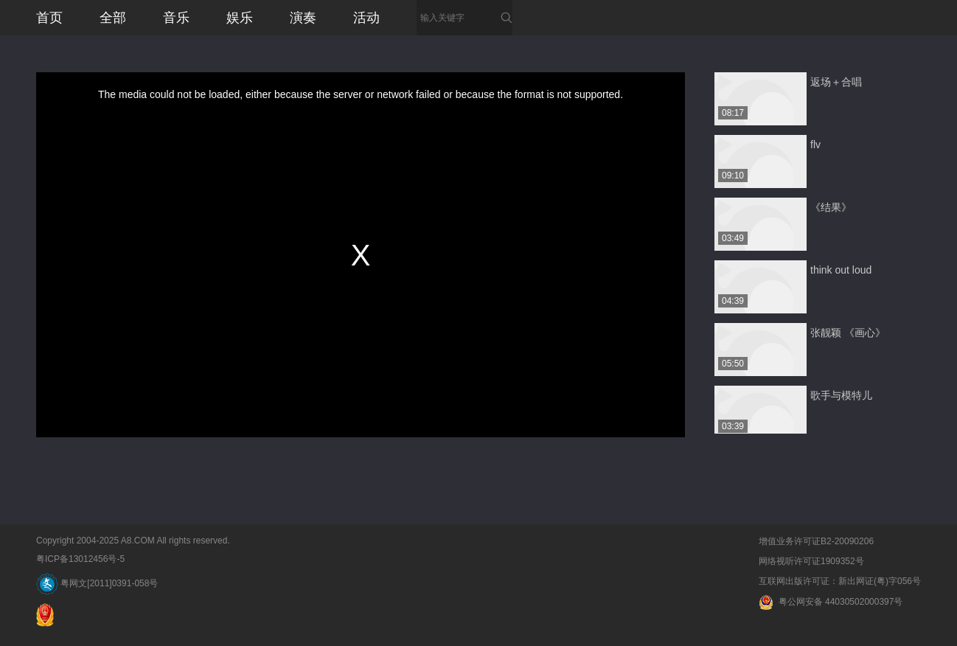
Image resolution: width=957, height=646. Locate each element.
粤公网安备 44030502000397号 (830, 602)
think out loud (840, 270)
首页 (49, 17)
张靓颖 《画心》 (847, 332)
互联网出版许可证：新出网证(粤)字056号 (840, 581)
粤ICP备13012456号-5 (80, 559)
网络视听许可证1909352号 (811, 561)
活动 (366, 17)
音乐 (176, 17)
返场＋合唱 (836, 82)
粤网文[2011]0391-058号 (97, 583)
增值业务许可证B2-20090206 (816, 541)
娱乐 (239, 17)
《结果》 (831, 207)
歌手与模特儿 (841, 395)
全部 (113, 17)
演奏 (303, 17)
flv (815, 144)
